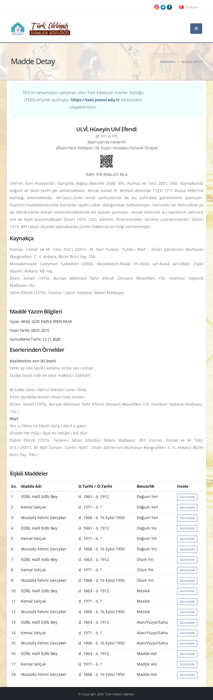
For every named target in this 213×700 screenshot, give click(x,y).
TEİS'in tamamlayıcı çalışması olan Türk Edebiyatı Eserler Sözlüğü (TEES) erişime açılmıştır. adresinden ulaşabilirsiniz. (83, 100)
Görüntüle (187, 497)
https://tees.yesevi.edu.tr (95, 99)
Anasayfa (167, 62)
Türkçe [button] (189, 7)
